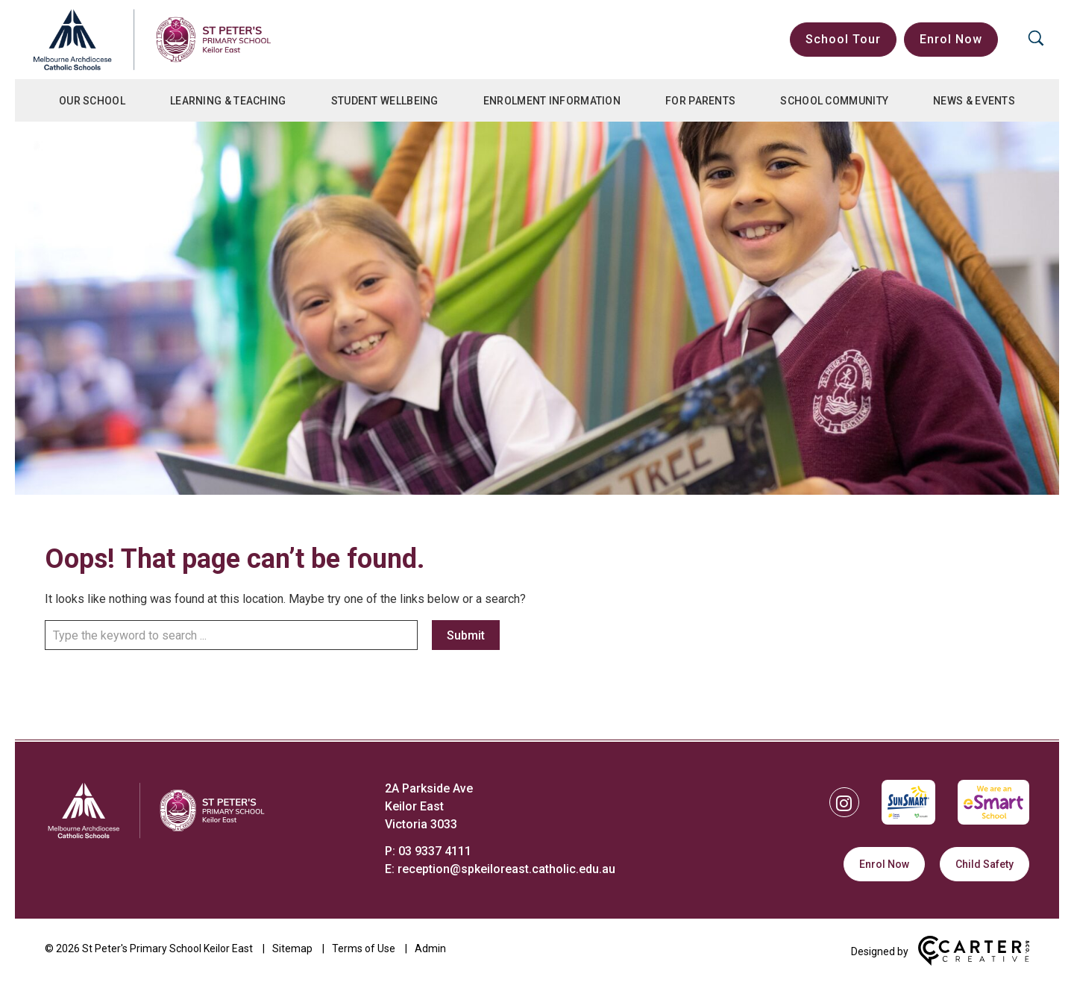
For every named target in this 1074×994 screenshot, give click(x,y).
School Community (834, 101)
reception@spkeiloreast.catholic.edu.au (506, 869)
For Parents (700, 101)
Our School (92, 101)
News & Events (974, 101)
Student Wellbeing (385, 101)
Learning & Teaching (228, 101)
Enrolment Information (552, 101)
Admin (430, 948)
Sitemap (292, 948)
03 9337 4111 (434, 851)
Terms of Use (363, 948)
